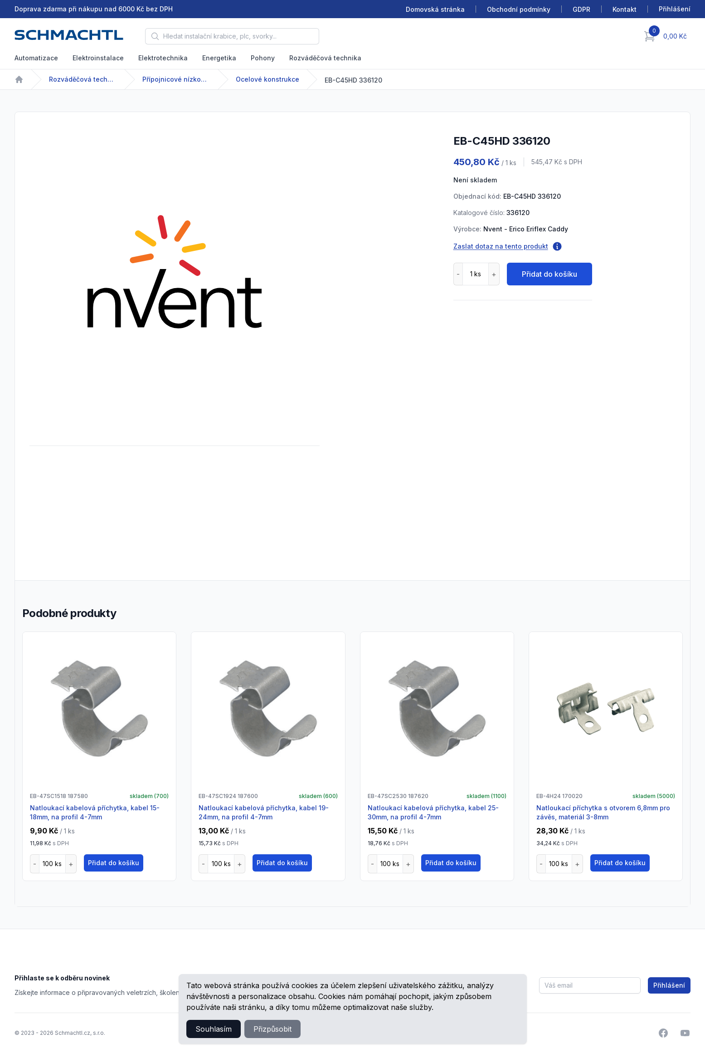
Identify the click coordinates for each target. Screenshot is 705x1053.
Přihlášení (669, 985)
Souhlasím (213, 1028)
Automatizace (36, 58)
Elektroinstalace (98, 58)
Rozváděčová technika (325, 58)
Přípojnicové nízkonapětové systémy (176, 79)
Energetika (219, 58)
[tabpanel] (174, 272)
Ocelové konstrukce (267, 79)
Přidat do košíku (549, 274)
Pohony (263, 58)
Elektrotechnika (163, 58)
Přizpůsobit (272, 1028)
